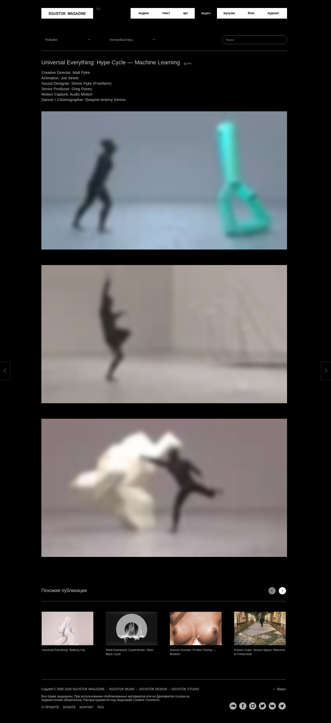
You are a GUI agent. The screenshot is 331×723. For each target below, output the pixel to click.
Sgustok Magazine (67, 13)
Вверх (281, 689)
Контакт (87, 707)
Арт (185, 13)
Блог (251, 13)
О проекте (50, 707)
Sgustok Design (153, 689)
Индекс (144, 13)
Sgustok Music (122, 689)
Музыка (229, 13)
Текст (166, 13)
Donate (69, 707)
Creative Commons (146, 700)
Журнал (273, 13)
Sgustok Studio (185, 689)
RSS (100, 707)
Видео (205, 13)
